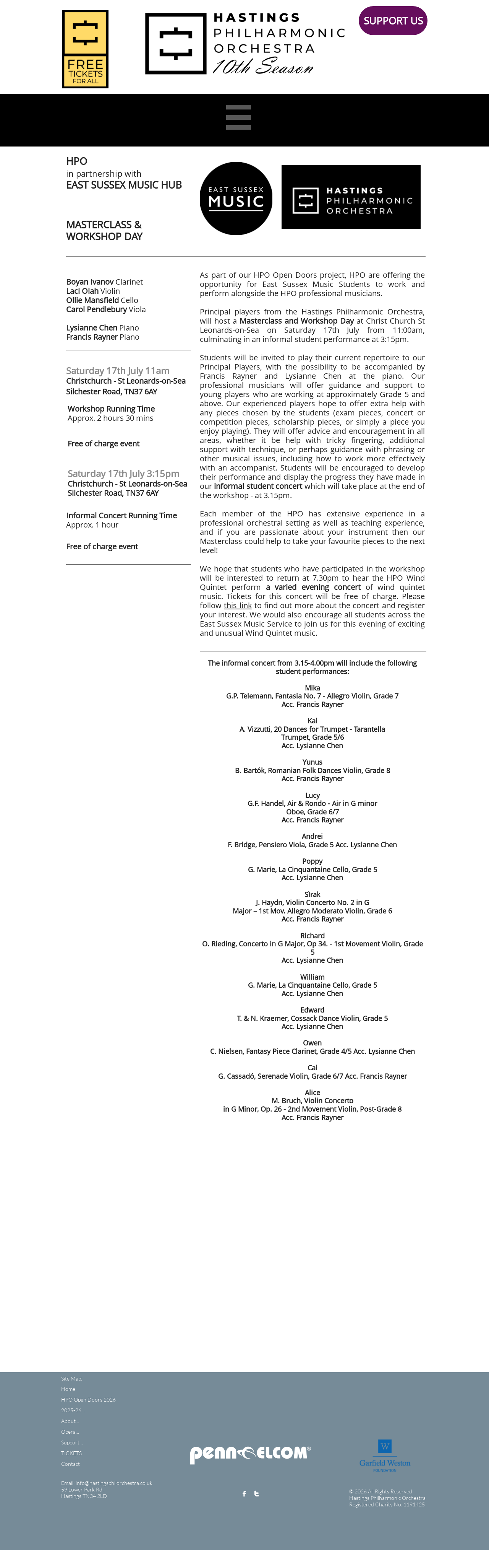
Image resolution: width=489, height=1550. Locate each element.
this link (238, 605)
